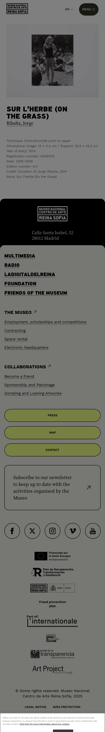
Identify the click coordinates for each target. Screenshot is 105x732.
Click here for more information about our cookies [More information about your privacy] (44, 727)
